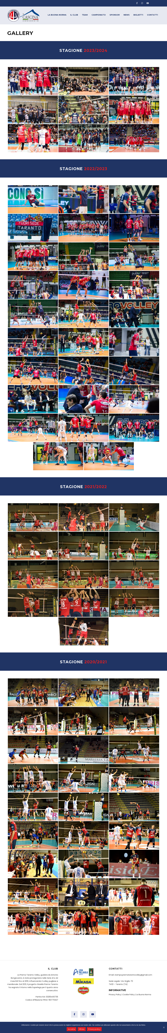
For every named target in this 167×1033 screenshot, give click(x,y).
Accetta (71, 1029)
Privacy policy (94, 1029)
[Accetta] (163, 1027)
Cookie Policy (129, 994)
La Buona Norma (143, 994)
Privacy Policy (115, 994)
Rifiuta (81, 1029)
